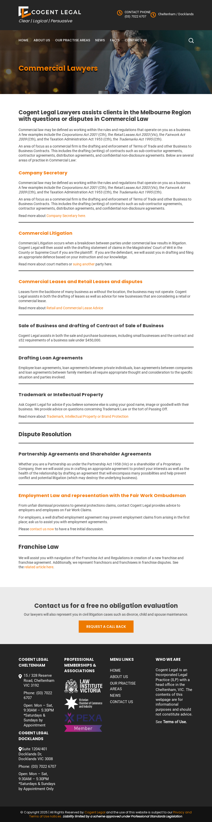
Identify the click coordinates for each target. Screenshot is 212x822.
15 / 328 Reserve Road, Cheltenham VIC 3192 (39, 680)
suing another (84, 264)
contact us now (42, 529)
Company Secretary (43, 173)
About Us (42, 40)
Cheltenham (166, 14)
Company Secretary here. (66, 216)
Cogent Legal (95, 812)
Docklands (185, 14)
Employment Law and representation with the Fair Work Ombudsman (102, 495)
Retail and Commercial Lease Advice (74, 308)
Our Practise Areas (72, 40)
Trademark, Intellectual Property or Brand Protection (87, 416)
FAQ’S (115, 40)
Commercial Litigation (45, 233)
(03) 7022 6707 (135, 16)
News (100, 40)
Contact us (136, 40)
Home (23, 40)
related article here (38, 567)
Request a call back (106, 626)
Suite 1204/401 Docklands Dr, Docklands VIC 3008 (36, 754)
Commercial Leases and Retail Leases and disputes (80, 281)
